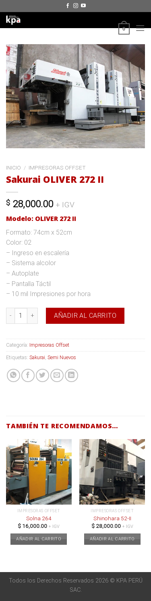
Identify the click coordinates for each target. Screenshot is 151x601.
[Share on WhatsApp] (13, 375)
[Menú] (140, 28)
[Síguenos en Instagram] (75, 6)
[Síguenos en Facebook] (67, 6)
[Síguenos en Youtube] (83, 6)
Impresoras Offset (57, 167)
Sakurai (37, 357)
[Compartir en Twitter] (42, 375)
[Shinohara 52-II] (112, 472)
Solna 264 (39, 518)
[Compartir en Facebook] (28, 375)
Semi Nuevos (62, 357)
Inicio (13, 167)
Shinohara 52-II (112, 518)
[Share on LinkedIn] (71, 375)
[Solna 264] (39, 472)
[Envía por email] (57, 375)
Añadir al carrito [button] (38, 539)
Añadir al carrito (85, 315)
